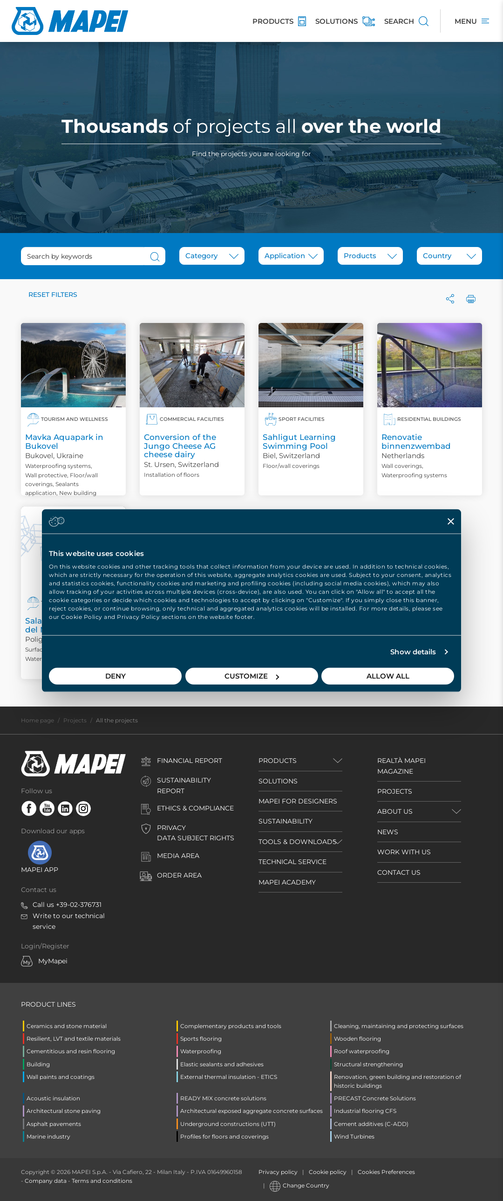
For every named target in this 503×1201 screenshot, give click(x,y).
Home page (37, 720)
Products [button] (277, 760)
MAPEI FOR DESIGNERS (297, 801)
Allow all (388, 676)
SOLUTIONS (278, 781)
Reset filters (52, 294)
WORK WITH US (404, 852)
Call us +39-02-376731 (67, 904)
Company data (46, 1180)
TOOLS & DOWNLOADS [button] (297, 841)
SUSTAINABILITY (285, 821)
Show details (413, 651)
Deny (115, 676)
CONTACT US (399, 872)
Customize (251, 676)
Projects (75, 720)
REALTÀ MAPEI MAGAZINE (401, 765)
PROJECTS (394, 791)
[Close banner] (451, 521)
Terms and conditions (102, 1180)
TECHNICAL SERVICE (292, 862)
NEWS (387, 832)
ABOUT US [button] (395, 811)
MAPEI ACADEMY (287, 882)
